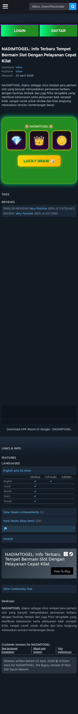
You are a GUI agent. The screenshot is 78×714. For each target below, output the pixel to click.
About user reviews (39, 650)
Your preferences (65, 650)
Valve (19, 67)
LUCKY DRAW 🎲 (39, 161)
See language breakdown (9, 650)
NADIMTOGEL (11, 608)
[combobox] (49, 6)
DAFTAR (58, 30)
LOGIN (20, 30)
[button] (39, 211)
